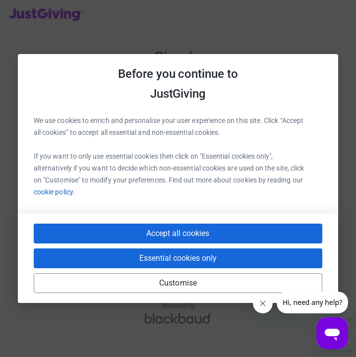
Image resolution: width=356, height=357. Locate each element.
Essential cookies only (178, 258)
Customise (178, 283)
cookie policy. (54, 192)
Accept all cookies (177, 233)
